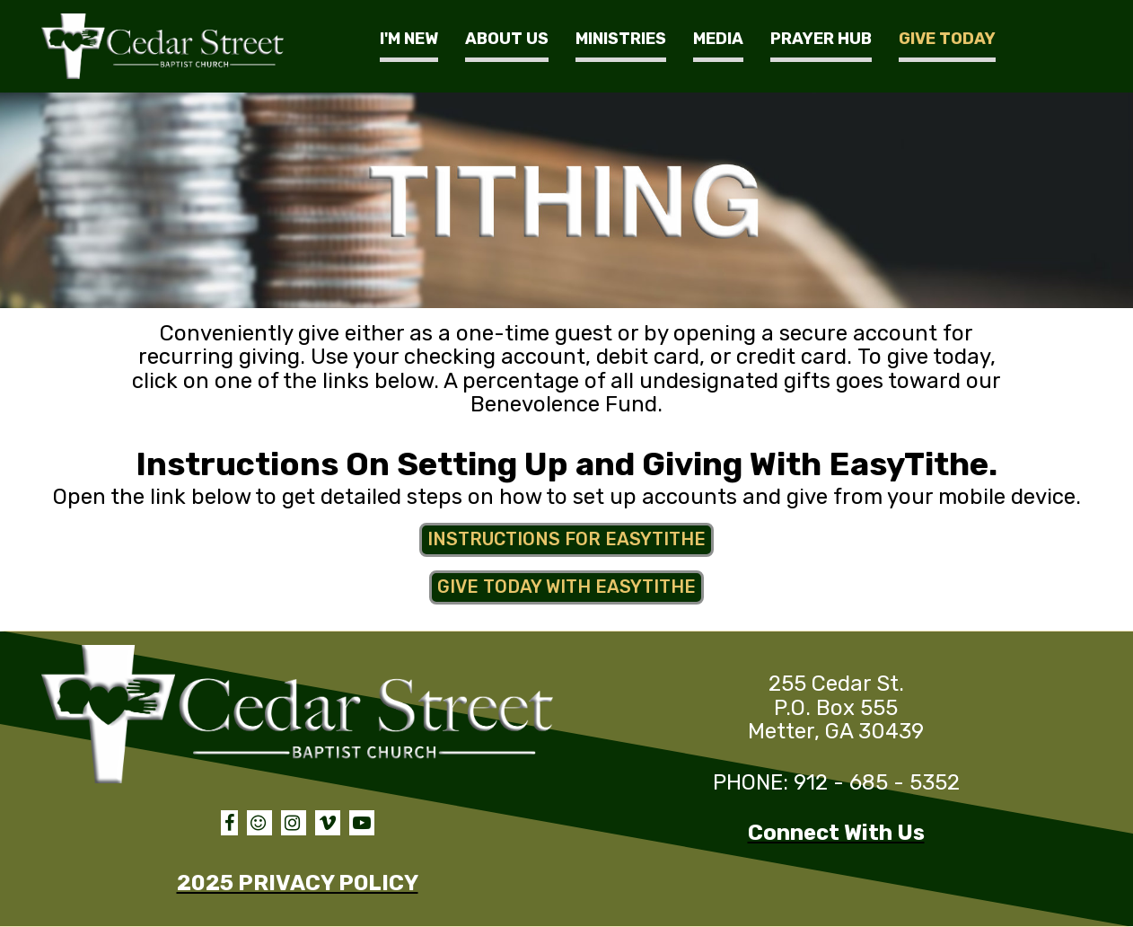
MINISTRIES (620, 39)
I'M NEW (409, 39)
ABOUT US (507, 39)
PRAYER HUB (821, 39)
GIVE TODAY (947, 39)
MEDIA (718, 39)
